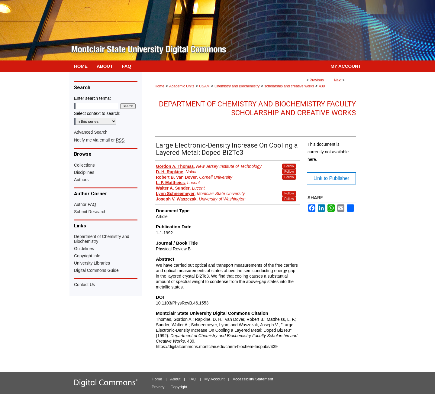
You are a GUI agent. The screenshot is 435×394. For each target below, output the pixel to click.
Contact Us (84, 284)
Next (338, 80)
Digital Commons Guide (96, 270)
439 (322, 86)
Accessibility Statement (253, 379)
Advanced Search (91, 132)
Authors (81, 179)
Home (159, 86)
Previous (317, 80)
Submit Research (90, 211)
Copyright (178, 387)
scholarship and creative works (289, 86)
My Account (215, 379)
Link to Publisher (331, 178)
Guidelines (84, 248)
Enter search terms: (92, 98)
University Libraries (92, 263)
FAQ (192, 379)
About (175, 379)
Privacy (158, 387)
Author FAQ (85, 204)
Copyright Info (87, 255)
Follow (289, 166)
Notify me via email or (99, 140)
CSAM (204, 86)
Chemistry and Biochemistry (236, 86)
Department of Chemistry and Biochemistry (101, 239)
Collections (84, 165)
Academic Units (181, 86)
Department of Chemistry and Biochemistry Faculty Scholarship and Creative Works (257, 108)
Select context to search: (97, 113)
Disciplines (84, 172)
